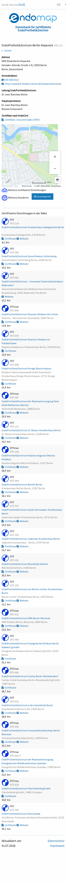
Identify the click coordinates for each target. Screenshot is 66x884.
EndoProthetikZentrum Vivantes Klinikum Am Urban (30, 314)
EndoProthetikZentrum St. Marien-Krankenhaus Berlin (31, 430)
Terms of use (27, 186)
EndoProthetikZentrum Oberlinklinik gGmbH (26, 788)
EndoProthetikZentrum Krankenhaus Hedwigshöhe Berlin (33, 227)
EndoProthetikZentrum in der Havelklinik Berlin (27, 705)
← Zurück (6, 50)
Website (22, 238)
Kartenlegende (42, 196)
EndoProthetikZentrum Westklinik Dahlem (25, 564)
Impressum (57, 846)
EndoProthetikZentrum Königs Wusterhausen (27, 368)
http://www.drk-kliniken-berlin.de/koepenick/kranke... (32, 83)
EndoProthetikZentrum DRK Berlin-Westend (26, 618)
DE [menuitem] (59, 4)
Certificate (9, 238)
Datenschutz (56, 841)
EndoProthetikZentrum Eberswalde (21, 813)
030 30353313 (10, 79)
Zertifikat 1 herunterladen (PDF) (21, 119)
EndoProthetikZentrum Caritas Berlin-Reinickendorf (30, 676)
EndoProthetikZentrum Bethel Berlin (22, 484)
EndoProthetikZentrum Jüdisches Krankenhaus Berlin (31, 538)
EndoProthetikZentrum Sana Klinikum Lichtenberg (29, 256)
